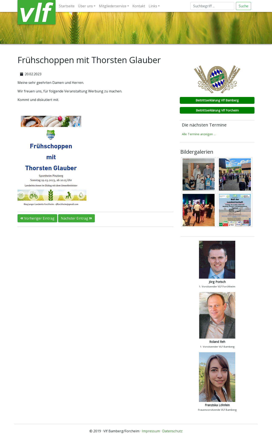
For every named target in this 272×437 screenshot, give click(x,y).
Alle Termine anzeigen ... (199, 134)
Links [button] (153, 6)
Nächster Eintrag (76, 218)
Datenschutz (172, 431)
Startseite (67, 6)
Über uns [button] (85, 6)
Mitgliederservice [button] (112, 6)
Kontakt (138, 6)
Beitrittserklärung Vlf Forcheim (217, 110)
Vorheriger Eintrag (37, 218)
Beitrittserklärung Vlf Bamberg (217, 100)
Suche (243, 6)
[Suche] (212, 6)
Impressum (151, 431)
